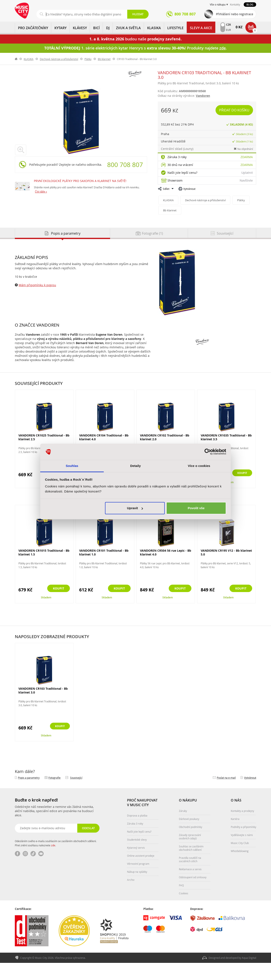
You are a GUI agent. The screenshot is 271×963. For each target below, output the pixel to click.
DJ (108, 28)
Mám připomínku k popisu (37, 285)
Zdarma (247, 157)
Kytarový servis (136, 847)
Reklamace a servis (190, 869)
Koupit (240, 473)
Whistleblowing (240, 851)
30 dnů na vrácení (180, 165)
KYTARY (60, 28)
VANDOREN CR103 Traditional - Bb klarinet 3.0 (43, 690)
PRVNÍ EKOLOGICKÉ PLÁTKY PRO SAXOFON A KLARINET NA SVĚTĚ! (80, 181)
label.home (16, 59)
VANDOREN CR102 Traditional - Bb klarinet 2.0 (164, 437)
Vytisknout (189, 188)
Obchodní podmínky (190, 827)
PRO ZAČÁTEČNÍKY (33, 28)
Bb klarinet (104, 59)
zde (53, 845)
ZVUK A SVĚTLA (128, 28)
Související (76, 777)
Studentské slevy (137, 839)
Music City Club (240, 843)
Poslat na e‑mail (226, 777)
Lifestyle (175, 28)
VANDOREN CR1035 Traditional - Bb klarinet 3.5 (226, 437)
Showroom (175, 180)
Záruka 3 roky (177, 157)
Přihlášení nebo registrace (234, 14)
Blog (249, 4)
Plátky (87, 59)
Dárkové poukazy (189, 819)
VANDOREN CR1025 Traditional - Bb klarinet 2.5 (43, 437)
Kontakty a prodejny (242, 811)
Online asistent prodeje (140, 855)
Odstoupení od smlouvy (192, 877)
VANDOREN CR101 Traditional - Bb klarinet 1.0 (104, 552)
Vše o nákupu (217, 4)
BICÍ (96, 28)
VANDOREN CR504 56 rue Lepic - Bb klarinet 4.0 (165, 552)
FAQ (181, 885)
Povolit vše (196, 508)
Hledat (138, 14)
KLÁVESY (80, 28)
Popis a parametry (29, 777)
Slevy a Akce (201, 28)
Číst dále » (41, 191)
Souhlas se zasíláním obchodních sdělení (191, 848)
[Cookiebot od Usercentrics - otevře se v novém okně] (207, 452)
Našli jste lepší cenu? (182, 173)
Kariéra (235, 819)
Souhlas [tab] (72, 466)
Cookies (183, 893)
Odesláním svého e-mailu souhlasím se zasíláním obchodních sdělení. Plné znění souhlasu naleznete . (56, 843)
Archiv (130, 879)
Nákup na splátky (137, 871)
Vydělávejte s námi (242, 835)
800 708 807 (125, 164)
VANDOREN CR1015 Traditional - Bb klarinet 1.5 (43, 552)
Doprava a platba (137, 815)
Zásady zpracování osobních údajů (190, 836)
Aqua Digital (249, 958)
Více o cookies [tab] (199, 466)
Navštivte (246, 180)
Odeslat (88, 828)
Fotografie (54, 777)
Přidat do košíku (234, 110)
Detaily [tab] (135, 466)
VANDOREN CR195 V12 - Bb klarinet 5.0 (226, 552)
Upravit (135, 508)
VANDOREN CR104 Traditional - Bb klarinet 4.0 (104, 437)
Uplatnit (247, 173)
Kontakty (235, 4)
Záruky (183, 811)
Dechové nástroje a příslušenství (59, 59)
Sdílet (166, 188)
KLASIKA (154, 28)
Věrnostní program (138, 863)
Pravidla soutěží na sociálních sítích (190, 859)
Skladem (46, 597)
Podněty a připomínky (243, 827)
